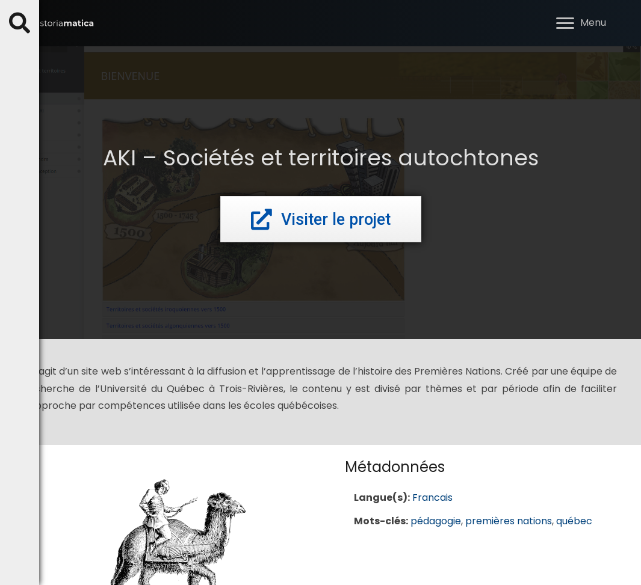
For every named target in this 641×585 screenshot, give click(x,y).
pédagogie (435, 521)
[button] (565, 23)
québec (574, 521)
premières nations (508, 521)
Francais (432, 497)
